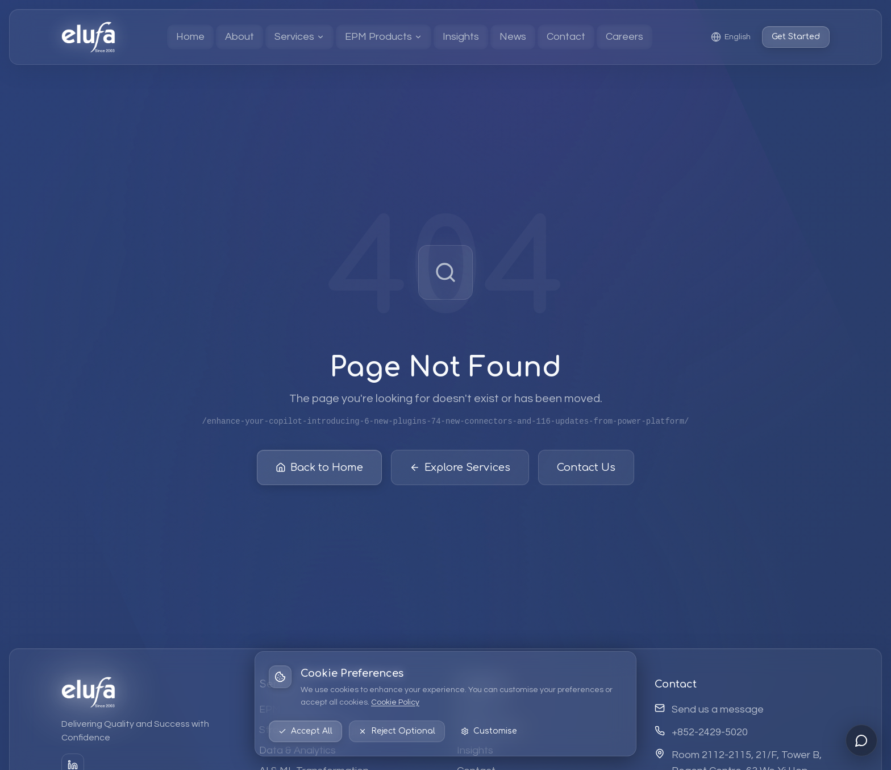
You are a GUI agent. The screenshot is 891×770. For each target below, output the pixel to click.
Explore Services (460, 467)
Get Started (796, 36)
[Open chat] (861, 740)
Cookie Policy (395, 702)
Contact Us (586, 467)
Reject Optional (397, 731)
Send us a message (718, 709)
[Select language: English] (730, 37)
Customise (489, 731)
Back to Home (319, 467)
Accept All (305, 731)
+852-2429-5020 (710, 732)
